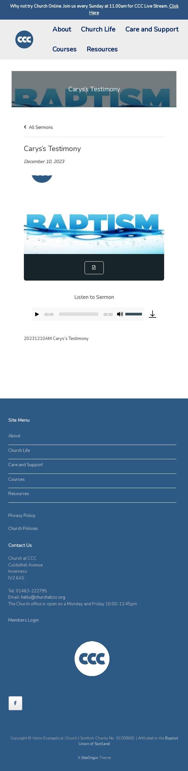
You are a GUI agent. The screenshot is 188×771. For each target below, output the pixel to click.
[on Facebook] (15, 703)
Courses (64, 49)
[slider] (78, 314)
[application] (88, 314)
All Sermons (38, 127)
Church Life (98, 29)
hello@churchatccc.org (43, 597)
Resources (102, 49)
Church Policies (23, 529)
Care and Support (151, 29)
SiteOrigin (89, 757)
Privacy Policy (21, 516)
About (61, 29)
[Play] (37, 314)
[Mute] (120, 314)
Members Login (23, 620)
